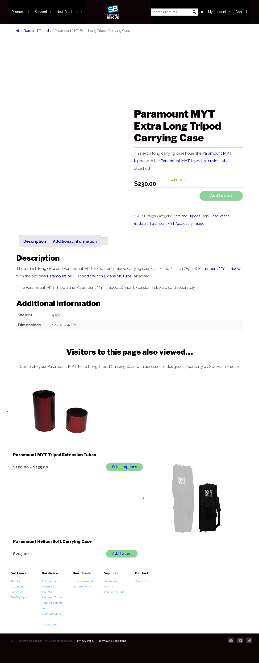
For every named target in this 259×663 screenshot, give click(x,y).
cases (225, 216)
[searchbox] (174, 12)
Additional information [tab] (75, 241)
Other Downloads (83, 581)
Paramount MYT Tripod (219, 268)
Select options (124, 467)
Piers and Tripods (37, 31)
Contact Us (142, 581)
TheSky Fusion (51, 581)
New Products (70, 12)
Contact (241, 12)
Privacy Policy (86, 640)
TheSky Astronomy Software (18, 586)
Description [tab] (34, 241)
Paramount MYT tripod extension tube (195, 160)
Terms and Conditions (112, 640)
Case (214, 216)
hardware (141, 223)
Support (43, 12)
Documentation (82, 586)
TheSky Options (21, 597)
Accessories (49, 624)
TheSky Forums (114, 592)
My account (219, 12)
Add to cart (221, 195)
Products (21, 12)
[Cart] (202, 12)
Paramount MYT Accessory (171, 223)
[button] (194, 12)
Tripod (199, 223)
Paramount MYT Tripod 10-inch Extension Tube (89, 276)
